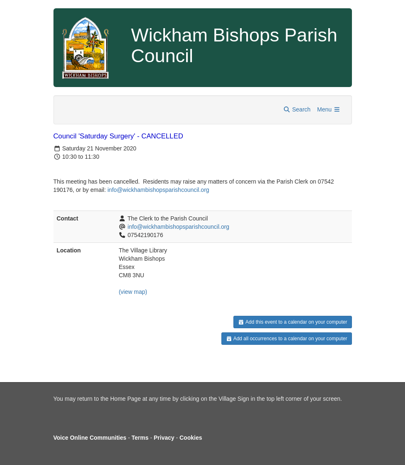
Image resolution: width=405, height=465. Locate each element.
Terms (139, 437)
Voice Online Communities (89, 437)
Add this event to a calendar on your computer (292, 322)
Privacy (164, 437)
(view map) (133, 291)
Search (296, 109)
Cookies (190, 437)
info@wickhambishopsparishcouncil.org (178, 226)
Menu (328, 109)
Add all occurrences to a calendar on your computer (286, 338)
